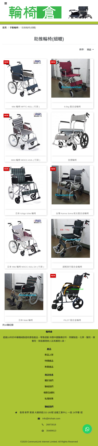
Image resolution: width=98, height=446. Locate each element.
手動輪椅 (14, 27)
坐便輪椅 (72, 160)
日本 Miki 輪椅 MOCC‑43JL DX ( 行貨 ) (25, 267)
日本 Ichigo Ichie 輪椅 (25, 213)
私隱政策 (49, 398)
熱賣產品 (49, 367)
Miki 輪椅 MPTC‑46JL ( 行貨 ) (26, 107)
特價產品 (49, 361)
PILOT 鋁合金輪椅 (72, 320)
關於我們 (49, 380)
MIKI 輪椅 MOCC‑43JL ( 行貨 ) (25, 160)
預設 (89, 49)
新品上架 (49, 355)
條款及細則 (49, 392)
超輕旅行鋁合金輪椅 (72, 267)
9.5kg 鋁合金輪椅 (72, 107)
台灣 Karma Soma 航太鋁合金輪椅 (72, 213)
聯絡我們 (49, 386)
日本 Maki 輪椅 (26, 320)
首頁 (4, 27)
